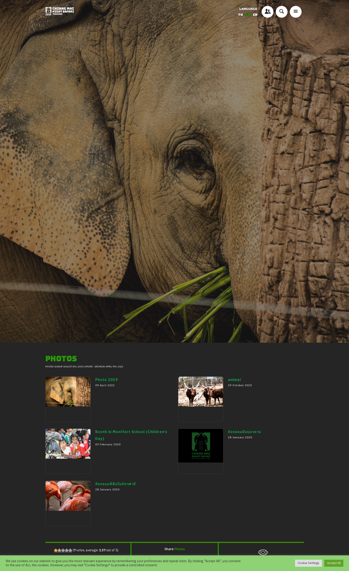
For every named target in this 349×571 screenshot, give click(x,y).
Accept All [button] (334, 563)
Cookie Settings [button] (308, 563)
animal (185, 425)
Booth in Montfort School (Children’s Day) (65, 484)
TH (240, 15)
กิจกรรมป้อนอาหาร (196, 477)
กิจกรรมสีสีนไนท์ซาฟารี (68, 529)
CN (255, 15)
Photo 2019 (58, 425)
